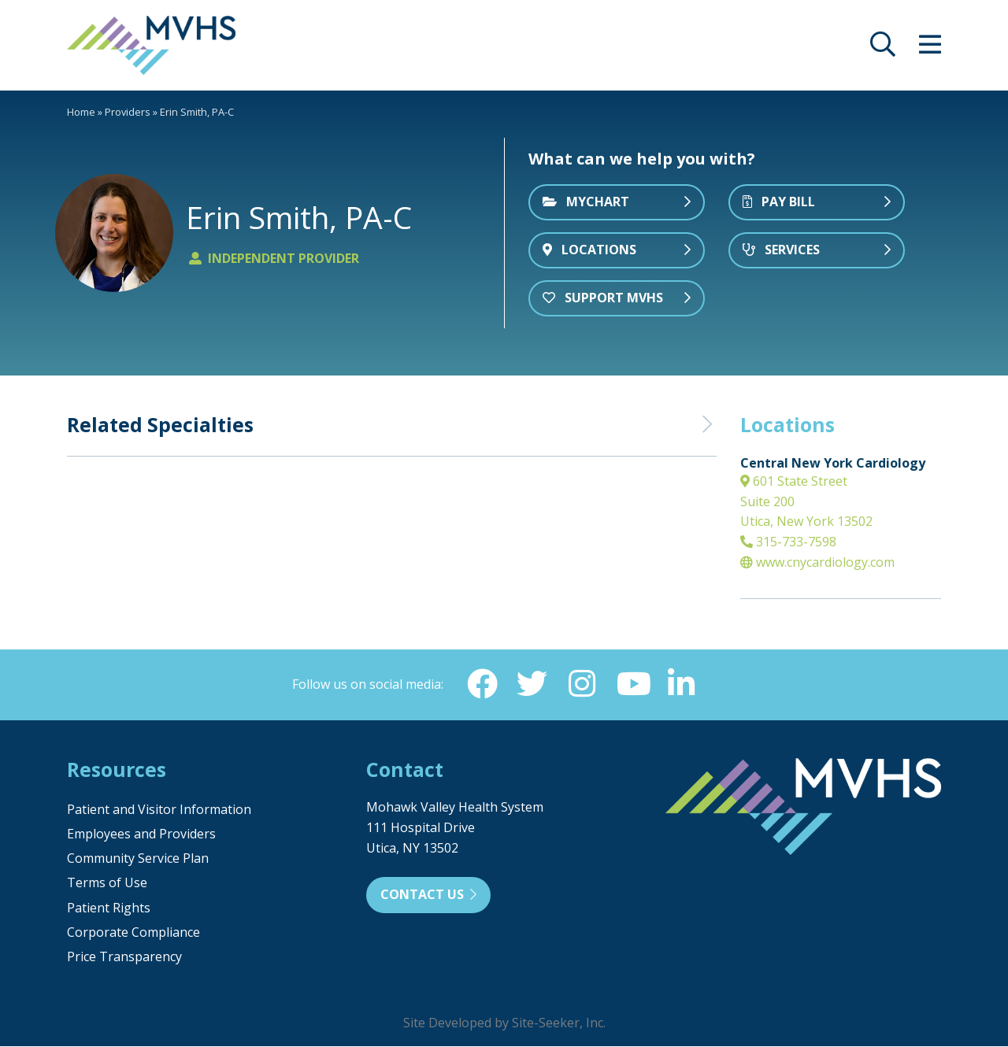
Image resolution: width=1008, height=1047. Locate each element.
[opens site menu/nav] (930, 48)
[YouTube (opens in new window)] (632, 684)
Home (81, 112)
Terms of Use (107, 883)
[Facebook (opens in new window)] (481, 684)
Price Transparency (124, 957)
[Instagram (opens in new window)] (582, 684)
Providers (127, 112)
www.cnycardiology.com (817, 562)
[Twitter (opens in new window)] (531, 684)
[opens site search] (882, 48)
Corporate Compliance (133, 933)
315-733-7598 (788, 541)
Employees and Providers (141, 834)
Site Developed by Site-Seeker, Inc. (504, 1023)
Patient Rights (108, 908)
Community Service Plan (138, 859)
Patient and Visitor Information (159, 810)
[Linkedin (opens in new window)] (683, 684)
